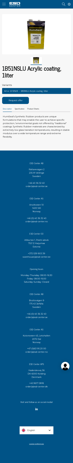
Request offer (16, 100)
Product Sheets (33, 109)
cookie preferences (36, 444)
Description (7, 109)
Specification (20, 109)
